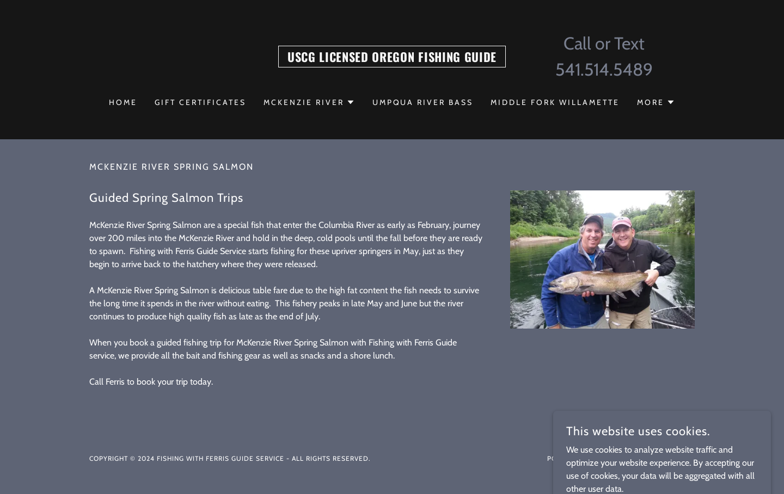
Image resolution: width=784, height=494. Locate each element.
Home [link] (123, 102)
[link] (392, 59)
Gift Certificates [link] (200, 102)
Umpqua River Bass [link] (423, 102)
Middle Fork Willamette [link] (555, 102)
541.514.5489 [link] (604, 69)
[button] (309, 102)
